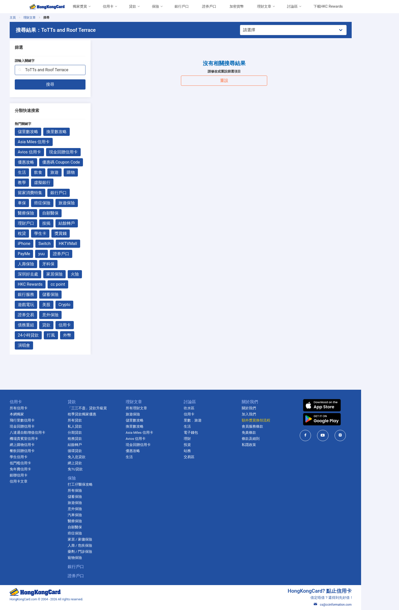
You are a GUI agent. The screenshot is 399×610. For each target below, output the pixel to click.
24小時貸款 (47, 335)
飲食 (57, 172)
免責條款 (268, 432)
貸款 (132, 6)
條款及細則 (269, 439)
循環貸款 (94, 451)
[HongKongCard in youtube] (342, 435)
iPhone (43, 243)
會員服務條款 (271, 426)
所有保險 (94, 490)
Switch (63, 243)
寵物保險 (94, 558)
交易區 (208, 457)
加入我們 (268, 414)
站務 (206, 451)
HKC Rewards (49, 284)
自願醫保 (69, 213)
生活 (41, 172)
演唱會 (43, 345)
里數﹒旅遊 (211, 420)
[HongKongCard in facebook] (324, 435)
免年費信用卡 (39, 469)
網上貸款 (94, 463)
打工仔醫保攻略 (99, 484)
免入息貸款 (95, 457)
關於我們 (268, 408)
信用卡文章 (37, 481)
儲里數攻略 (47, 131)
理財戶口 (45, 223)
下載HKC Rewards (328, 6)
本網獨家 (35, 414)
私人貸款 (94, 426)
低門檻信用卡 (39, 463)
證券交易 (45, 314)
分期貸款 (94, 432)
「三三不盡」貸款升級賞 (106, 408)
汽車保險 (94, 515)
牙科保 (67, 264)
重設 (243, 80)
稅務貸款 (94, 439)
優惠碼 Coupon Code (80, 162)
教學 (41, 182)
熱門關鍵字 (42, 124)
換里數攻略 (75, 131)
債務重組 (45, 325)
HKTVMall (87, 243)
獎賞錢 (79, 233)
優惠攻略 (45, 162)
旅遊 (73, 172)
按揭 (65, 223)
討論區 (292, 6)
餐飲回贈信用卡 (40, 451)
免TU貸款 (94, 469)
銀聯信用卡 (37, 475)
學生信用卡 (37, 457)
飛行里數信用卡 (40, 420)
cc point (76, 284)
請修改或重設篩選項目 (243, 71)
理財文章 (264, 6)
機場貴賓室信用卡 (42, 439)
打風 (70, 335)
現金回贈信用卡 (82, 152)
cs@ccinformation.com (351, 604)
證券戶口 (209, 6)
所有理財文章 (155, 408)
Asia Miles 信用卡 (53, 141)
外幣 (86, 335)
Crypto (83, 304)
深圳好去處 (47, 274)
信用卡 (108, 6)
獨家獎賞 (80, 6)
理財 (206, 439)
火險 (94, 274)
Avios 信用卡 (48, 152)
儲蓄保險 (69, 294)
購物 (90, 172)
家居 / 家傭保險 (99, 539)
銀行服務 (45, 294)
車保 (41, 202)
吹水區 (208, 408)
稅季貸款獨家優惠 (101, 414)
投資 (206, 445)
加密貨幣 (237, 6)
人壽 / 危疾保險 (99, 545)
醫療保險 (45, 213)
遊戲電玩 (45, 304)
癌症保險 (61, 202)
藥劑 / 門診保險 (99, 551)
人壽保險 (45, 264)
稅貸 (41, 233)
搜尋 (69, 84)
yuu (60, 253)
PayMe (43, 253)
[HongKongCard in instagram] (359, 435)
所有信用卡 (37, 408)
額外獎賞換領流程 (275, 420)
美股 (65, 304)
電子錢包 (210, 432)
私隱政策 (268, 445)
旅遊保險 (85, 202)
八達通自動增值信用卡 (46, 432)
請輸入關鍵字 (43, 61)
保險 (155, 6)
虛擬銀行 (61, 182)
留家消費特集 (49, 192)
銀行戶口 (182, 6)
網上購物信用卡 (40, 445)
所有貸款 (94, 420)
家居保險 (73, 274)
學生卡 (59, 233)
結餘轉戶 (85, 223)
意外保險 (69, 314)
